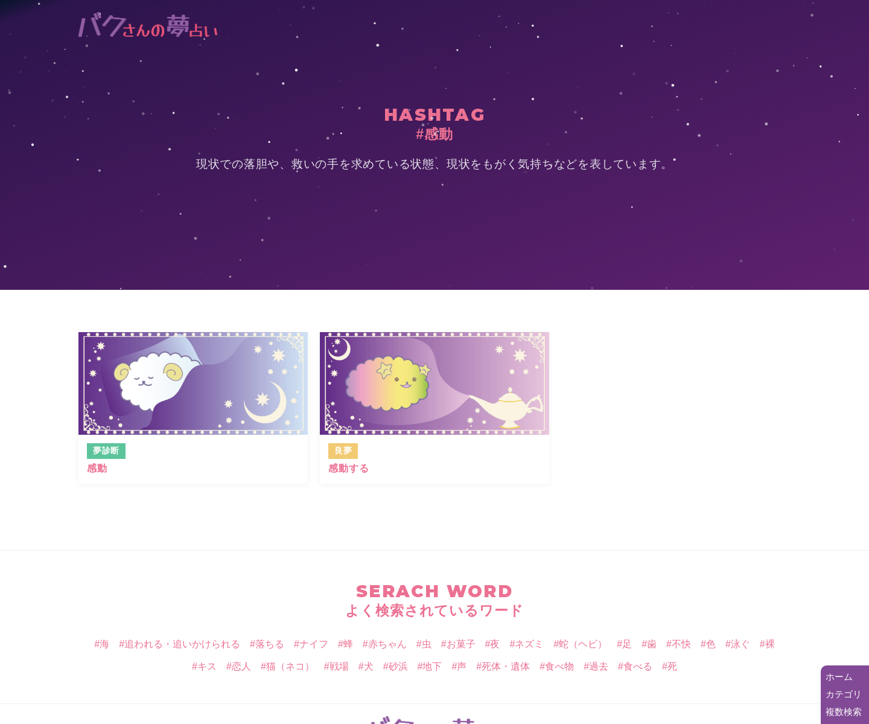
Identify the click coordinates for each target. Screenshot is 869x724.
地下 (432, 666)
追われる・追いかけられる (182, 644)
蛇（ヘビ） (583, 644)
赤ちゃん (387, 644)
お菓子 (461, 644)
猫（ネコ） (290, 666)
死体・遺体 (506, 666)
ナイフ (313, 644)
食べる (637, 666)
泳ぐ (740, 644)
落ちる (269, 644)
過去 (598, 666)
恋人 (241, 666)
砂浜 (398, 666)
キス (207, 666)
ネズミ (529, 644)
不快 (681, 644)
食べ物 (559, 666)
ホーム (839, 676)
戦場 (339, 666)
